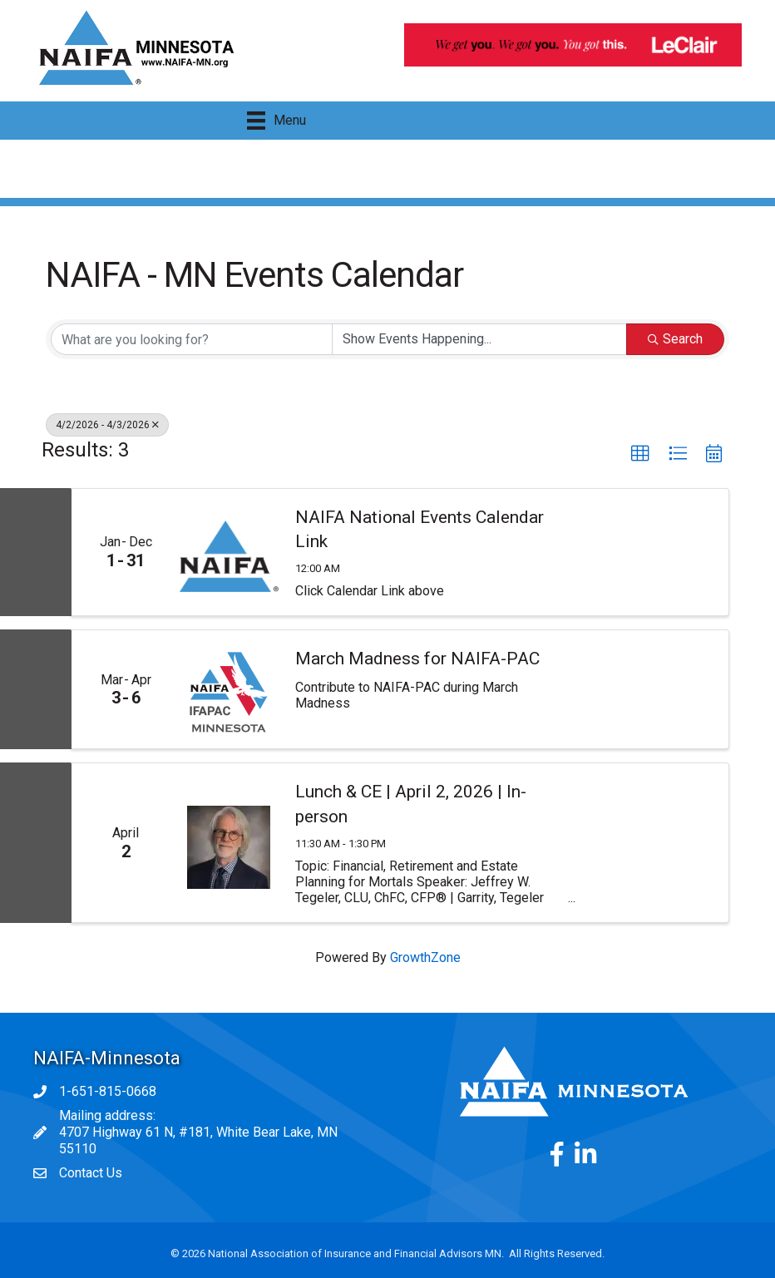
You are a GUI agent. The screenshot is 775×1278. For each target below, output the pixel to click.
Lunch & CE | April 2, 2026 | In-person (410, 804)
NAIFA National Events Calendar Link (419, 529)
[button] (640, 454)
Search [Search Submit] (675, 339)
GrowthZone (425, 957)
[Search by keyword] (192, 339)
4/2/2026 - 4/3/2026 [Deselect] (107, 425)
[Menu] (276, 120)
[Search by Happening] (479, 339)
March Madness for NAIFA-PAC (417, 659)
